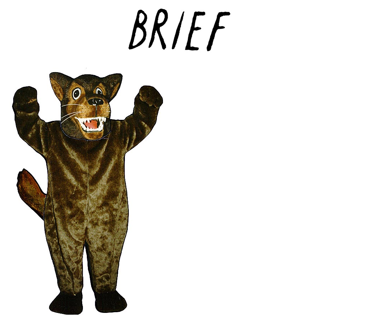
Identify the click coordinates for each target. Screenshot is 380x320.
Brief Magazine (190, 33)
